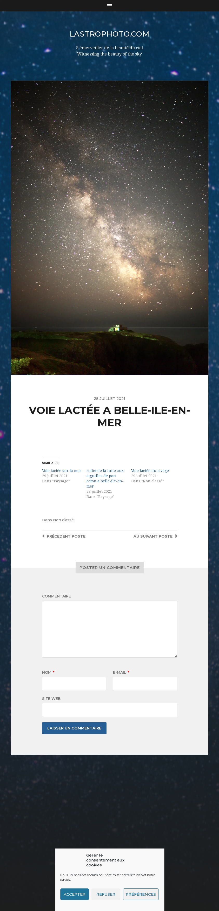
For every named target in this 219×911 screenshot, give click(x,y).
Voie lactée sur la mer (61, 471)
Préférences (141, 894)
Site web (51, 698)
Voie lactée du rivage (150, 471)
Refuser (105, 894)
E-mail (121, 672)
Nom (48, 672)
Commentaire (56, 596)
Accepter (74, 894)
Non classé (63, 520)
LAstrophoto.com (110, 34)
